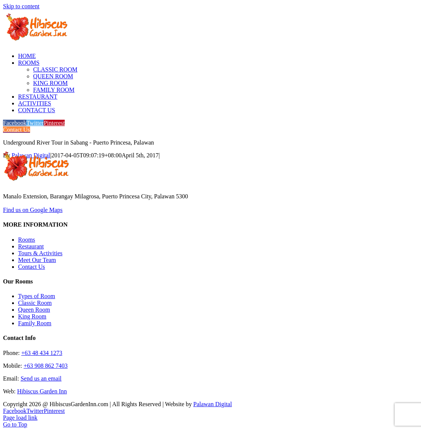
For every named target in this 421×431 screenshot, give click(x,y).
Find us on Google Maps (32, 210)
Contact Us (31, 266)
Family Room (34, 323)
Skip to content (21, 6)
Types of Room (36, 296)
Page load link (20, 417)
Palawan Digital (212, 404)
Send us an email (41, 378)
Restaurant (31, 246)
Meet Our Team (37, 260)
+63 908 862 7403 (46, 365)
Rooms (26, 239)
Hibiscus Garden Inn (42, 391)
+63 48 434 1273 (41, 353)
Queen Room (34, 309)
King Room (32, 316)
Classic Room (35, 303)
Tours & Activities (40, 253)
